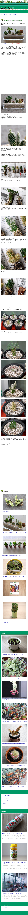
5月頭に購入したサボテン (6, 43)
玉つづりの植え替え (6, 511)
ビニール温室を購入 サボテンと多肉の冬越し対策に (12, 893)
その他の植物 (5, 800)
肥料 (3, 805)
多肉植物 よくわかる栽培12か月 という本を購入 (12, 597)
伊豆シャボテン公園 (6, 798)
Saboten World (7, 8)
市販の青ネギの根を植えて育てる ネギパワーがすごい (12, 654)
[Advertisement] (13, 72)
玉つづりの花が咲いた (6, 699)
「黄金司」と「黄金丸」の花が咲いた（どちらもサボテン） (13, 743)
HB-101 (4, 803)
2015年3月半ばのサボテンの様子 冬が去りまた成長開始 (13, 786)
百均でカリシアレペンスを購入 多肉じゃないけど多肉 (13, 576)
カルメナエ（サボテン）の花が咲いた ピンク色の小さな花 (13, 765)
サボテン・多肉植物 (12, 14)
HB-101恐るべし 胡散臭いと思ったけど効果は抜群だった (13, 833)
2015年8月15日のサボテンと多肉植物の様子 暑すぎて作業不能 (14, 721)
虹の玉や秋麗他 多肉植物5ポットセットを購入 (11, 555)
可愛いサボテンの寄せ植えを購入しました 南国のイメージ (14, 532)
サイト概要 (5, 907)
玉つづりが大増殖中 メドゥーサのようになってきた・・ (13, 678)
